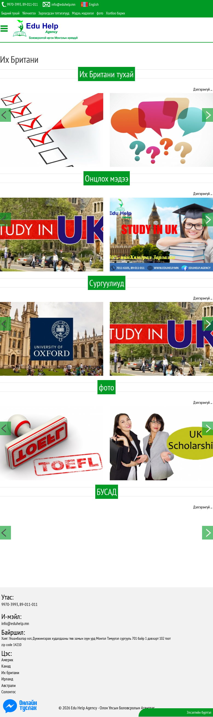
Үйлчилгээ (29, 13)
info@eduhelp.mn (15, 623)
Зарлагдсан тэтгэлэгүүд (53, 13)
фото (100, 13)
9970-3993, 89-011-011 (19, 604)
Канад (6, 666)
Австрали (8, 685)
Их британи (10, 672)
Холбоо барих (115, 13)
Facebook (5, 62)
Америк (7, 659)
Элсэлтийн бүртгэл (199, 712)
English (94, 4)
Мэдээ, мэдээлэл (83, 13)
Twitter (5, 70)
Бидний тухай (10, 13)
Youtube (5, 78)
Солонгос (8, 691)
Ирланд (7, 679)
